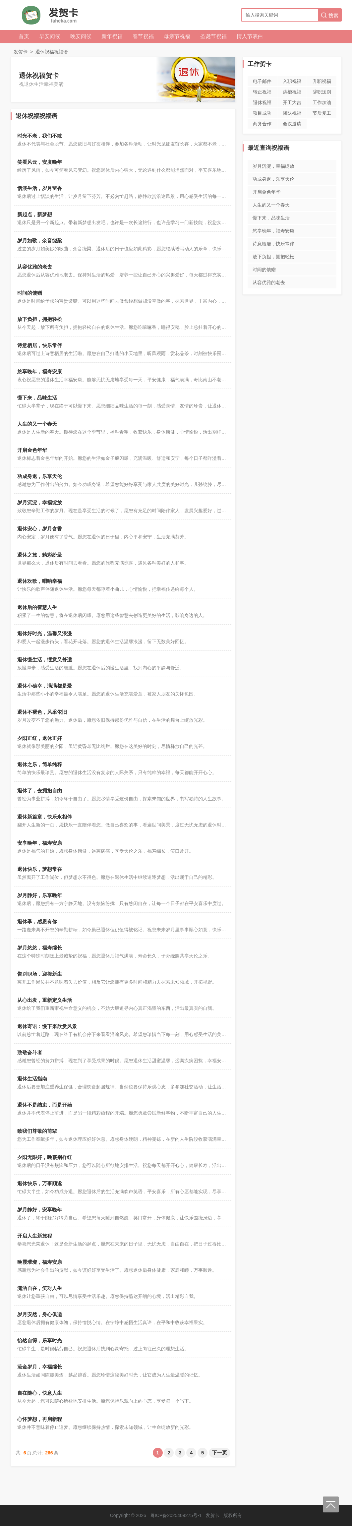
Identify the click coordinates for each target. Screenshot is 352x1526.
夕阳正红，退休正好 (39, 738)
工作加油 (322, 102)
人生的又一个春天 (37, 424)
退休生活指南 (32, 1078)
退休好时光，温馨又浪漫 (44, 633)
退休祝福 (262, 102)
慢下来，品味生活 (37, 397)
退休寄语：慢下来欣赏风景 (47, 1026)
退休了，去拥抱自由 (39, 790)
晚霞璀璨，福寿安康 (39, 1262)
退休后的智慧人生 (37, 607)
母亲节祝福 (177, 36)
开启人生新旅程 (34, 1236)
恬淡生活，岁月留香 (39, 188)
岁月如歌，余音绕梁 (39, 240)
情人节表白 (250, 36)
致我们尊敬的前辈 (37, 1131)
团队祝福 (292, 113)
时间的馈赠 (29, 293)
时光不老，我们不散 (39, 136)
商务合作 (262, 123)
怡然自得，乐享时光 (39, 1340)
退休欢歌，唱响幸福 (39, 581)
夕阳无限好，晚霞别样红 (44, 1157)
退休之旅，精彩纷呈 (39, 555)
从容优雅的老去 (34, 267)
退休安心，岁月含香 (39, 528)
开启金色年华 (32, 450)
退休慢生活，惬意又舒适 (44, 659)
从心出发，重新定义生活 (44, 1000)
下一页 (219, 1452)
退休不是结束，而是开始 (44, 1105)
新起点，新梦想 (34, 214)
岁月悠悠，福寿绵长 (39, 947)
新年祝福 (112, 36)
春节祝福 (143, 36)
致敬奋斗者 (29, 1052)
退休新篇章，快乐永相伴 (44, 817)
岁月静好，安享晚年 (39, 1209)
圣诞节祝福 (213, 36)
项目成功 (262, 113)
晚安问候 (80, 36)
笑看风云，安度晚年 (39, 162)
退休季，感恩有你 (37, 921)
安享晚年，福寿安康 (39, 843)
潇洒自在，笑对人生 (39, 1288)
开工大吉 (292, 102)
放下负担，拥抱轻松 (39, 319)
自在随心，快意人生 (39, 1393)
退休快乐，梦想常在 (39, 869)
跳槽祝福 (292, 91)
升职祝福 (322, 81)
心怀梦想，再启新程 (39, 1419)
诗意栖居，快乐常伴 (39, 345)
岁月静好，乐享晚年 (39, 895)
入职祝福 (292, 81)
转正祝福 (262, 91)
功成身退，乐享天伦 (39, 476)
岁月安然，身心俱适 (39, 1314)
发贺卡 (21, 51)
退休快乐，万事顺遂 (39, 1183)
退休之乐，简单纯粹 (39, 764)
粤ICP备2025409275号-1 (176, 1515)
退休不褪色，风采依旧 (42, 712)
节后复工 (322, 113)
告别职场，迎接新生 (39, 974)
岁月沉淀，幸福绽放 (39, 502)
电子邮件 (262, 81)
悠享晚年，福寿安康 (39, 371)
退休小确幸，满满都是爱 (44, 686)
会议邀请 (292, 123)
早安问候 (49, 36)
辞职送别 (322, 91)
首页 (24, 36)
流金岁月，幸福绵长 (39, 1367)
